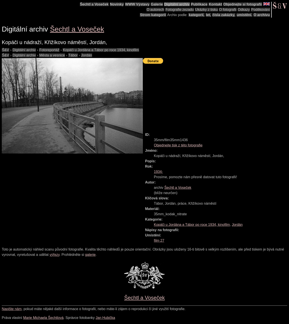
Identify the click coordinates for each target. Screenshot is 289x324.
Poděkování (260, 9)
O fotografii (227, 9)
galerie (90, 255)
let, (208, 15)
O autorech (155, 9)
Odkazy (244, 9)
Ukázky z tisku (206, 9)
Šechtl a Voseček (94, 4)
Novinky (117, 4)
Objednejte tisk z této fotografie (178, 145)
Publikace (199, 4)
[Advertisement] (216, 96)
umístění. (244, 15)
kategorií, (196, 15)
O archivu (262, 15)
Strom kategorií (153, 15)
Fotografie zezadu (180, 9)
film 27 (159, 240)
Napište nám (12, 309)
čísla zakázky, (223, 15)
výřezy (55, 255)
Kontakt (215, 4)
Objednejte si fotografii (242, 4)
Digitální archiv (177, 4)
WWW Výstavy (137, 4)
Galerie (157, 4)
